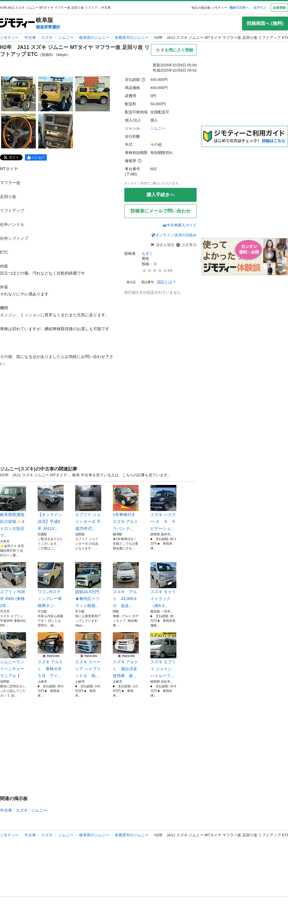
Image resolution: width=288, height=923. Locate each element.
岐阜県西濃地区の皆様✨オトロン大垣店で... (13, 511)
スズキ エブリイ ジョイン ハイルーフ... (163, 655)
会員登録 (279, 7)
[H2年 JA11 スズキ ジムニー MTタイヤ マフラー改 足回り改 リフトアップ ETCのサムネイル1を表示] (18, 93)
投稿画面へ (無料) (265, 23)
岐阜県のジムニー (94, 37)
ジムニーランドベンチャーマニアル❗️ (13, 655)
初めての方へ (239, 7)
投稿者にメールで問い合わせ (160, 210)
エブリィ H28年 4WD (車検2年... (13, 585)
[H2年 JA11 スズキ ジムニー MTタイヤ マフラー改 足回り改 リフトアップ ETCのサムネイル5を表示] (55, 131)
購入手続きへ (160, 194)
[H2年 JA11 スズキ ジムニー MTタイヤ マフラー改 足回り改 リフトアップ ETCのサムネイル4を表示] (18, 131)
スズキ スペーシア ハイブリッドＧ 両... (88, 655)
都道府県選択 (48, 27)
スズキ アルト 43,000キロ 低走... (126, 585)
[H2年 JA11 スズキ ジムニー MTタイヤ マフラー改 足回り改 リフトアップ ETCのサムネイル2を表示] (55, 93)
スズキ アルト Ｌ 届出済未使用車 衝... (126, 655)
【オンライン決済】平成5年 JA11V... (51, 508)
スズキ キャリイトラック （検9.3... (163, 585)
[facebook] (36, 157)
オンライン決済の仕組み (174, 235)
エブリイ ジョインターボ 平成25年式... (88, 508)
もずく (147, 253)
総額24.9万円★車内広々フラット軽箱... (88, 585)
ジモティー (9, 37)
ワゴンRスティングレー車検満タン (51, 585)
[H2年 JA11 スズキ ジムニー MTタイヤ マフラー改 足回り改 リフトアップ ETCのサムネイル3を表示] (92, 93)
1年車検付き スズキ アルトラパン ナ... (126, 508)
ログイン (259, 7)
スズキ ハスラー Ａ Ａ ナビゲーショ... (163, 508)
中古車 (30, 37)
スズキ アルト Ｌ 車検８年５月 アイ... (51, 655)
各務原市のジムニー (132, 37)
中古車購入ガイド (180, 225)
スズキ (47, 37)
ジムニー (65, 37)
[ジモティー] (17, 23)
